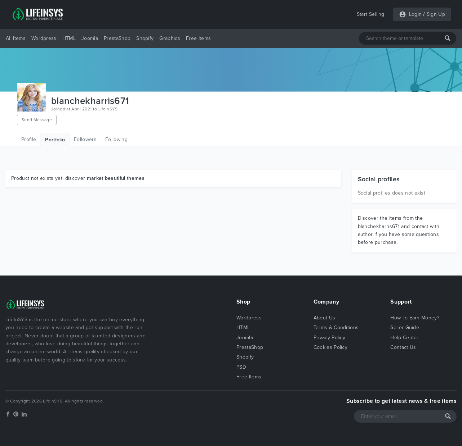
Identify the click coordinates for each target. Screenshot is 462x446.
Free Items (198, 38)
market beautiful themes (116, 178)
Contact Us (403, 347)
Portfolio (55, 140)
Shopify (145, 38)
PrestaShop (117, 38)
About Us (325, 318)
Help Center (404, 337)
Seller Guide (404, 327)
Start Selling (371, 14)
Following (116, 139)
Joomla (89, 38)
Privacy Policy (329, 337)
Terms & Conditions (336, 327)
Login (415, 14)
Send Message (37, 119)
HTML (69, 38)
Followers (85, 139)
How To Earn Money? (414, 318)
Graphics (169, 38)
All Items (16, 38)
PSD (241, 367)
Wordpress (44, 38)
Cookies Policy (330, 347)
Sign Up (436, 14)
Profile (28, 139)
